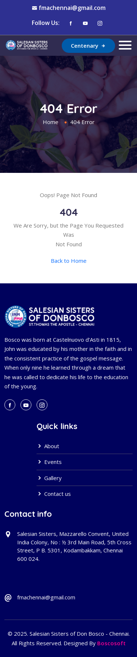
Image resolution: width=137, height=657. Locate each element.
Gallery (49, 478)
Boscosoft (111, 643)
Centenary (88, 45)
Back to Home (69, 260)
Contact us (54, 493)
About (48, 446)
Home (50, 122)
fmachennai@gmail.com (72, 8)
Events (49, 461)
